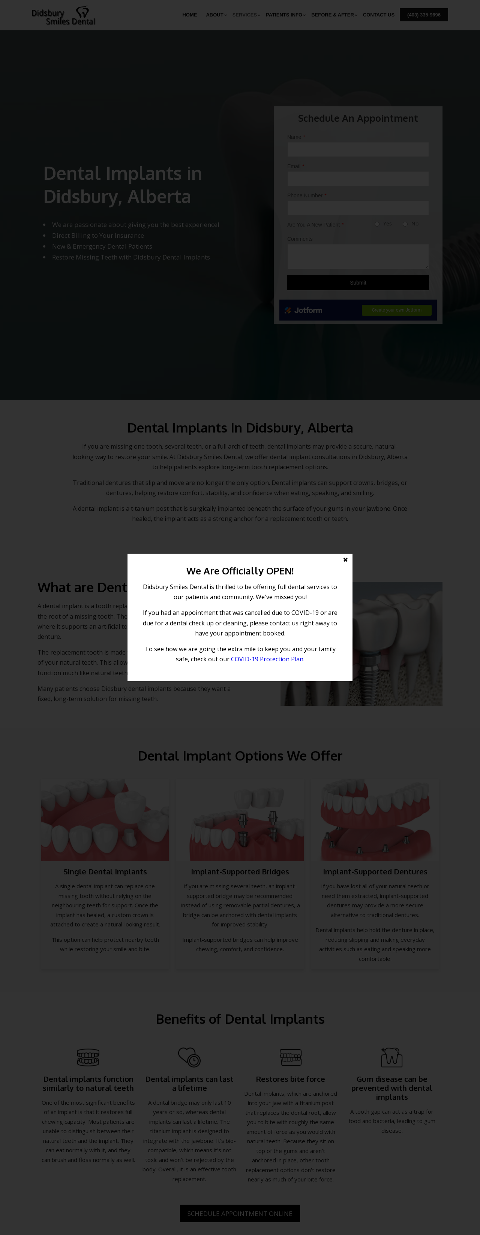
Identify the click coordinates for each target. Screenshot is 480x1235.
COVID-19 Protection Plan (267, 659)
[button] (240, 617)
